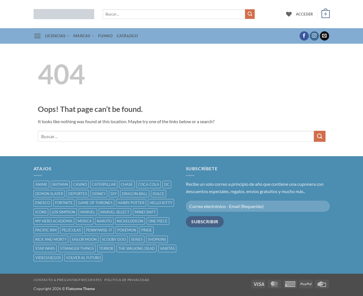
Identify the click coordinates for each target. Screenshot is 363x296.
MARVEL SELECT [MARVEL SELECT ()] (114, 212)
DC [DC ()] (167, 184)
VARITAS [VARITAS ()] (167, 248)
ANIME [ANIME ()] (41, 184)
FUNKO (105, 35)
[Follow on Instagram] (314, 36)
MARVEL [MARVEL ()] (87, 212)
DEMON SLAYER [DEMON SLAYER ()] (49, 193)
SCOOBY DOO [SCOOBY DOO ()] (114, 239)
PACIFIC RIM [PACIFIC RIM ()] (46, 230)
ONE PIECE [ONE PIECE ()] (158, 221)
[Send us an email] (324, 36)
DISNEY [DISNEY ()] (98, 193)
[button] (304, 14)
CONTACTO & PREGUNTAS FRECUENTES (68, 280)
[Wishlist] (289, 14)
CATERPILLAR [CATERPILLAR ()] (104, 184)
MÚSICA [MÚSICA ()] (85, 221)
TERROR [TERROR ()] (106, 248)
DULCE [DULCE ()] (158, 193)
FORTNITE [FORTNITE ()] (64, 202)
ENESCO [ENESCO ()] (42, 202)
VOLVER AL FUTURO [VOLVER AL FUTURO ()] (83, 257)
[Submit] (250, 14)
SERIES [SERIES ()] (137, 239)
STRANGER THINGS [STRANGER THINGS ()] (77, 248)
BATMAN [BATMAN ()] (60, 184)
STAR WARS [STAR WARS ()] (45, 248)
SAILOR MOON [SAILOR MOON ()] (84, 239)
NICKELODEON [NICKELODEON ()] (130, 221)
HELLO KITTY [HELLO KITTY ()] (160, 202)
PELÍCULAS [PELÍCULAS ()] (71, 230)
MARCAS (83, 36)
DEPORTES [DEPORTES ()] (77, 193)
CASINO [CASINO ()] (80, 184)
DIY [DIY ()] (114, 193)
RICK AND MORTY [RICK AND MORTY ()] (51, 239)
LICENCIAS (57, 36)
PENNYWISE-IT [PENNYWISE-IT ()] (99, 230)
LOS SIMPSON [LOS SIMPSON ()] (63, 212)
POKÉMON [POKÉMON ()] (126, 230)
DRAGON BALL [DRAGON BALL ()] (135, 193)
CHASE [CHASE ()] (127, 184)
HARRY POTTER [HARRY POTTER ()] (131, 202)
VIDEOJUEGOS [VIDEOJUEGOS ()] (48, 257)
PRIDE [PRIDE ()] (146, 230)
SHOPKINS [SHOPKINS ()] (157, 239)
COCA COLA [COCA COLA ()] (148, 184)
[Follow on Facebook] (304, 36)
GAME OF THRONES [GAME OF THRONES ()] (95, 202)
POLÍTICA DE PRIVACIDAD (126, 280)
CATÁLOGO (127, 35)
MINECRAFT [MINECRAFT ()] (145, 212)
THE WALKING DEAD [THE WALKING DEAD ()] (136, 248)
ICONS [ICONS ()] (41, 212)
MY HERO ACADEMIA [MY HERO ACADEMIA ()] (53, 221)
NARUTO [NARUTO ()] (104, 221)
